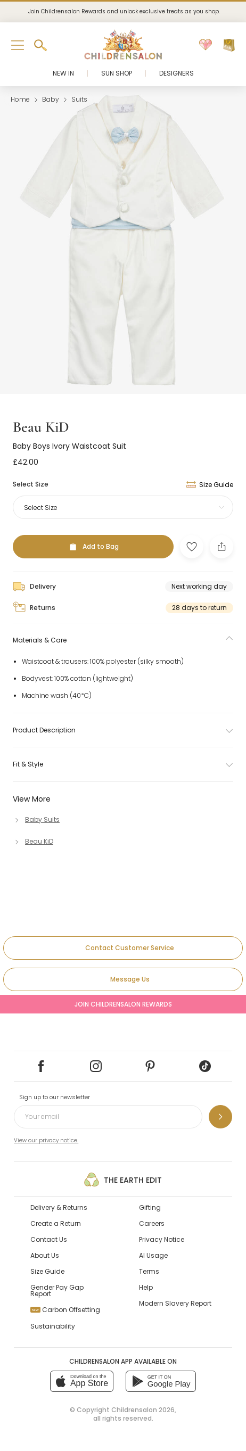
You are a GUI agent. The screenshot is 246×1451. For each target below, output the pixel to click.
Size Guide (47, 1271)
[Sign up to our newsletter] (220, 1116)
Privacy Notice (161, 1239)
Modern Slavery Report (175, 1303)
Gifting (150, 1207)
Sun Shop (116, 73)
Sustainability (52, 1326)
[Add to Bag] (93, 546)
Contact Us (48, 1239)
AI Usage (153, 1255)
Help (146, 1287)
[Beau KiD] (33, 841)
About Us (44, 1255)
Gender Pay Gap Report (57, 1290)
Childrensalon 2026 (143, 1409)
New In (63, 73)
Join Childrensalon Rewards (123, 1004)
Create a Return (55, 1223)
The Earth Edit (122, 1180)
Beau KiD (41, 427)
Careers (152, 1223)
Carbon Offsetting (65, 1309)
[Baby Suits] (36, 819)
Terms (149, 1271)
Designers (176, 73)
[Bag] (229, 45)
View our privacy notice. (46, 1140)
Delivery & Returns (58, 1207)
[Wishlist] (205, 45)
